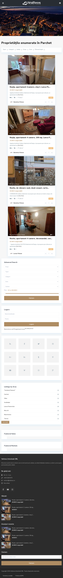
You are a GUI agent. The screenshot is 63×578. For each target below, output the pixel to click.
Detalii (51, 97)
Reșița (23, 83)
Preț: (5, 290)
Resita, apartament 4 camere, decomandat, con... (31, 238)
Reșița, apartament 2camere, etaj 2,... (23, 515)
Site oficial (7, 483)
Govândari (7, 402)
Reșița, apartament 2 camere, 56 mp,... (23, 507)
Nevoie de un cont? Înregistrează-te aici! (14, 329)
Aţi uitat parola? (29, 328)
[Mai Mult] (20, 95)
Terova (6, 418)
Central (13, 184)
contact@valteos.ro (9, 480)
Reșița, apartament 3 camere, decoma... (23, 500)
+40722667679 (8, 478)
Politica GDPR (19, 576)
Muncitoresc (7, 414)
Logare (31, 324)
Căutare (31, 298)
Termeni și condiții (7, 576)
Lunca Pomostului (16, 83)
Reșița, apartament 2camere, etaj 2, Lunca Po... (30, 87)
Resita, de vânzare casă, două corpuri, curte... (29, 188)
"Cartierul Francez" (9, 390)
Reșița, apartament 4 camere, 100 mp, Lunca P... (30, 137)
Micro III (6, 410)
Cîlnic (5, 398)
